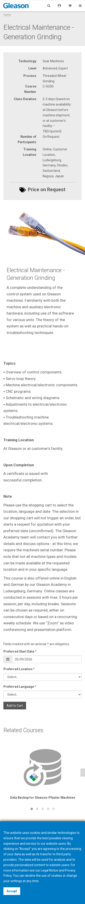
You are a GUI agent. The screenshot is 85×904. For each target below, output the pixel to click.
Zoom (52, 623)
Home (7, 14)
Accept (12, 891)
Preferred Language (19, 686)
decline (30, 875)
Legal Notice (49, 870)
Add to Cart (15, 705)
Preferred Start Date (19, 651)
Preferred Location (19, 669)
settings (16, 881)
